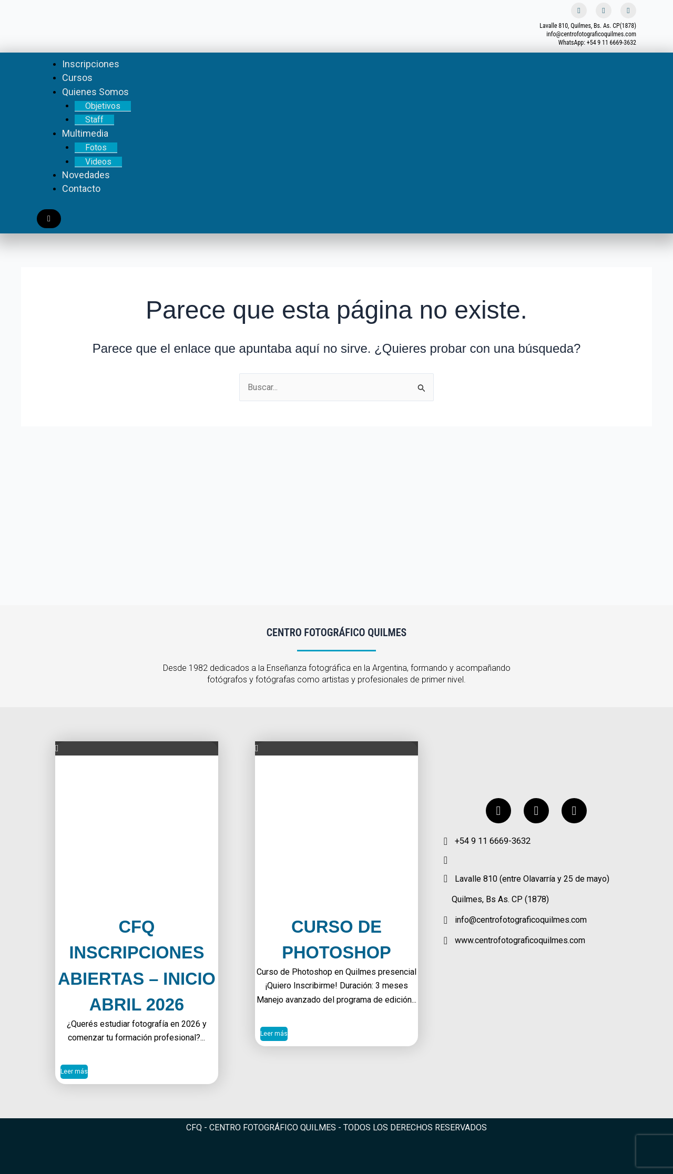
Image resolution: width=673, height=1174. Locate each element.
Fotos (96, 147)
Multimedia (85, 133)
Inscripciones (90, 63)
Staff (94, 120)
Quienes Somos (95, 91)
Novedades (86, 174)
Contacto (81, 188)
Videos (98, 162)
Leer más (74, 1072)
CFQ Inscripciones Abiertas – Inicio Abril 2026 (137, 952)
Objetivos (102, 106)
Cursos (77, 77)
